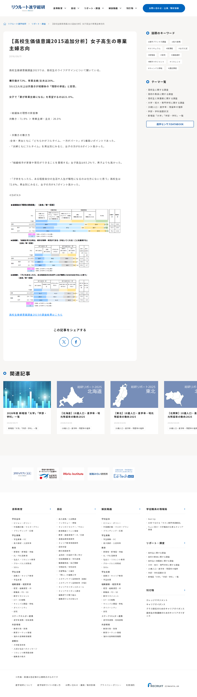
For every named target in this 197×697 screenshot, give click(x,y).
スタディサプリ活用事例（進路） (73, 576)
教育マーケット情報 (22, 631)
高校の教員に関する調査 (160, 93)
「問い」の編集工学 (67, 572)
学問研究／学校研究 (67, 564)
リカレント (175, 60)
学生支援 (18, 578)
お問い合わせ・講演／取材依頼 (80, 684)
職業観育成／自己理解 (68, 560)
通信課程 (173, 67)
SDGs (16, 566)
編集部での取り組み (67, 591)
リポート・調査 (92, 7)
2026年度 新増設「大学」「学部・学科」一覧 (27, 414)
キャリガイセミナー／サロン (71, 525)
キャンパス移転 (155, 67)
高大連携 (176, 40)
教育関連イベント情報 (68, 529)
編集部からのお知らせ (68, 595)
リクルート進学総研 (17, 22)
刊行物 (129, 7)
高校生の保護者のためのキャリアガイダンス (165, 612)
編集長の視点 (19, 655)
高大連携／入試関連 (67, 518)
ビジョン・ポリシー (22, 522)
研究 (16, 610)
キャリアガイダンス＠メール (71, 583)
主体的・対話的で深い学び (70, 552)
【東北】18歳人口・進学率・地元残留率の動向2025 (134, 414)
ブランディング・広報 (23, 530)
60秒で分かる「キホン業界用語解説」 (165, 521)
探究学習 (62, 545)
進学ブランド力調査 (157, 40)
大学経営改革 (19, 644)
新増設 (152, 54)
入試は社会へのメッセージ (25, 648)
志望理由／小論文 (66, 568)
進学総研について (23, 684)
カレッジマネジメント (157, 597)
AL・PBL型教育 (21, 554)
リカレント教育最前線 (23, 651)
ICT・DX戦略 (19, 599)
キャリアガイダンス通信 (69, 587)
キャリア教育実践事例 (68, 541)
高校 (73, 7)
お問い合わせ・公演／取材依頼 (164, 7)
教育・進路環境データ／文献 (71, 533)
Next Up (152, 518)
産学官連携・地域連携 (23, 619)
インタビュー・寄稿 (67, 521)
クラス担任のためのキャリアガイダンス (165, 606)
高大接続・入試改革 (22, 542)
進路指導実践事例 (66, 537)
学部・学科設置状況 (158, 110)
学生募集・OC (20, 538)
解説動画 (113, 7)
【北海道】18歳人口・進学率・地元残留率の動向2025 (80, 414)
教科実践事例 (64, 549)
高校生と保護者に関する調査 (163, 97)
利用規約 (130, 684)
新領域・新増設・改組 (23, 551)
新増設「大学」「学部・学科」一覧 (166, 114)
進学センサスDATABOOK (170, 123)
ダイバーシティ (20, 606)
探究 (163, 54)
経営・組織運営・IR (22, 587)
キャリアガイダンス (155, 602)
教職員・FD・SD (21, 591)
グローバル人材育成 (22, 562)
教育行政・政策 (20, 627)
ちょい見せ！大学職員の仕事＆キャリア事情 (165, 527)
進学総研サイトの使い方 (49, 684)
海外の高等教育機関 (22, 635)
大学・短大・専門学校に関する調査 (166, 101)
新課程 (170, 47)
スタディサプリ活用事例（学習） (73, 580)
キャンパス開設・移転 (23, 603)
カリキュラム (155, 47)
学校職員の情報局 (156, 508)
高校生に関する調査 (158, 88)
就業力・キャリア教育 (23, 575)
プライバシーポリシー (110, 684)
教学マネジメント (156, 60)
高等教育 (58, 7)
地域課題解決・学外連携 (69, 556)
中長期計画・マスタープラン (26, 526)
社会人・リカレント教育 (24, 558)
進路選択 (176, 54)
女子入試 (183, 47)
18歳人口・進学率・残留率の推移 (165, 106)
